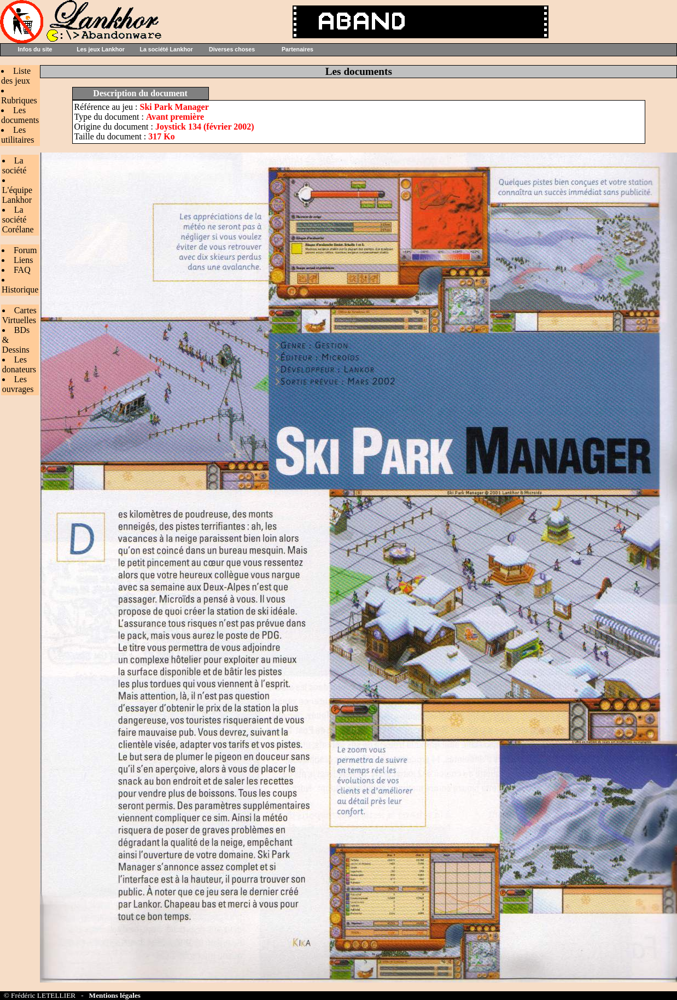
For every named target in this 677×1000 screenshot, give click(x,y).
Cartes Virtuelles (19, 315)
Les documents (20, 115)
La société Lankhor (165, 49)
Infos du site (35, 49)
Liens (23, 260)
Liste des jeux (16, 75)
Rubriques (19, 100)
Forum (25, 250)
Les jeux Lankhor (101, 49)
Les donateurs (19, 364)
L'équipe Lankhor (17, 194)
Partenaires (297, 49)
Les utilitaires (17, 134)
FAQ (22, 269)
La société (14, 165)
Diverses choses (232, 49)
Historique (20, 289)
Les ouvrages (18, 384)
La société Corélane (18, 219)
